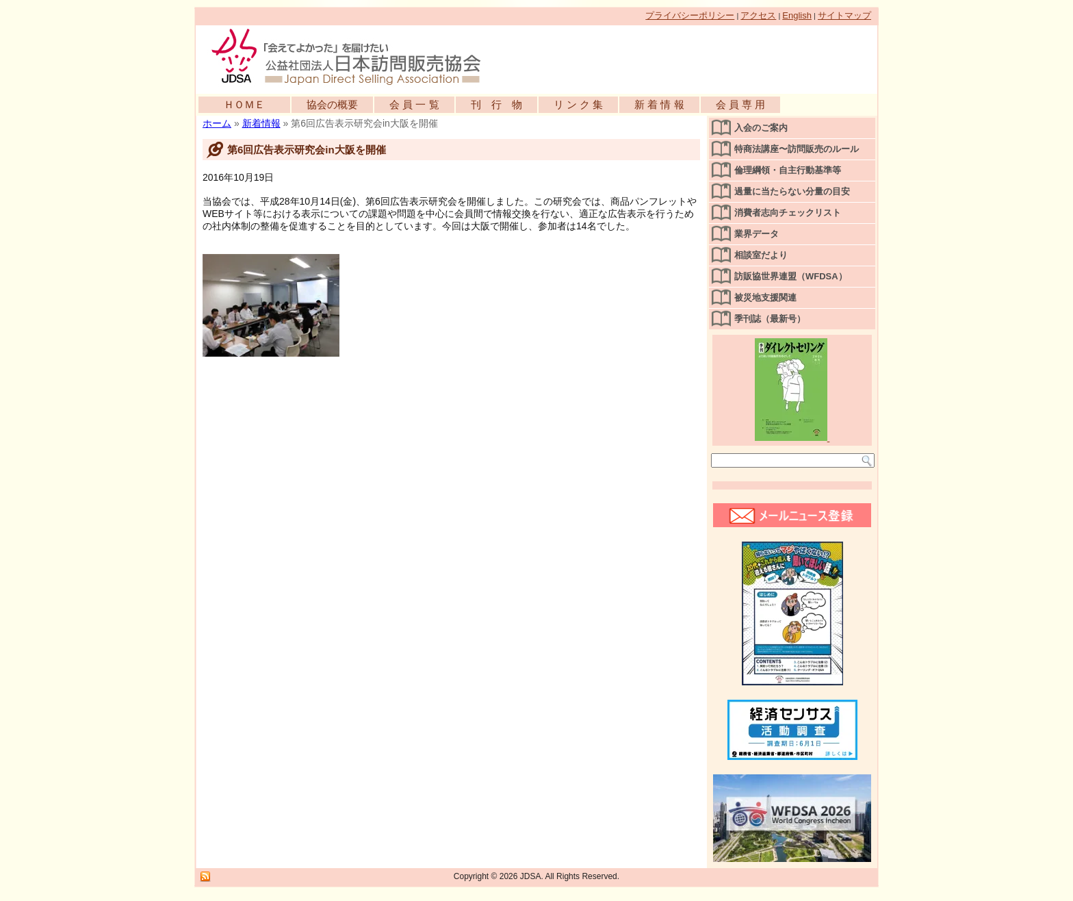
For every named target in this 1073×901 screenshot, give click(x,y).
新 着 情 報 (659, 104)
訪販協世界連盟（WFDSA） (790, 276)
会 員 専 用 (741, 104)
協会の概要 (332, 104)
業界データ (756, 234)
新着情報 (261, 123)
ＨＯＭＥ (244, 104)
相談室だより (761, 255)
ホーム (217, 123)
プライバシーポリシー (689, 15)
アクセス (758, 15)
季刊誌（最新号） (769, 319)
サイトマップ (844, 15)
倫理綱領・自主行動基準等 (787, 170)
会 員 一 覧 (414, 104)
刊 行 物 (496, 104)
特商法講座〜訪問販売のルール (796, 149)
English (797, 15)
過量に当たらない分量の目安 (792, 191)
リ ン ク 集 (579, 104)
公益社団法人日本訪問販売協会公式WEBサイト (353, 56)
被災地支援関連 (765, 297)
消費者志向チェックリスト (787, 212)
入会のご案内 (761, 128)
